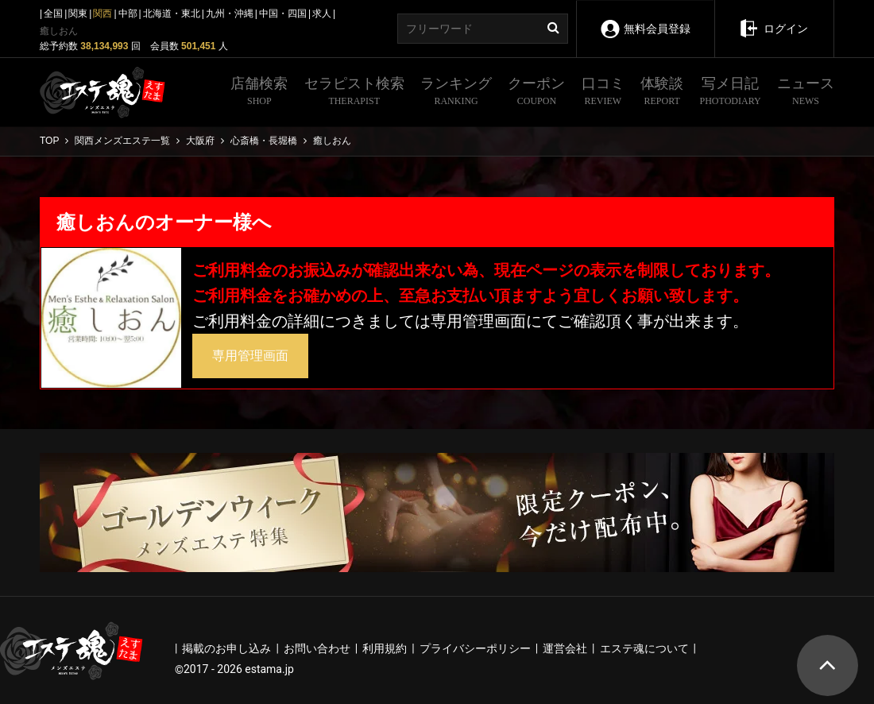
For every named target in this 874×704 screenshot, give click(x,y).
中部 (127, 13)
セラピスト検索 (354, 92)
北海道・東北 (171, 13)
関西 (102, 13)
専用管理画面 (250, 355)
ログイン (773, 17)
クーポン (536, 92)
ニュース (805, 92)
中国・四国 (283, 13)
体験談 (661, 92)
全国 (53, 13)
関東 (77, 13)
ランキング (456, 92)
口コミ (603, 92)
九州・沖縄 (229, 13)
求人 (321, 13)
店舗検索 (259, 92)
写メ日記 (730, 92)
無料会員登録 (645, 18)
